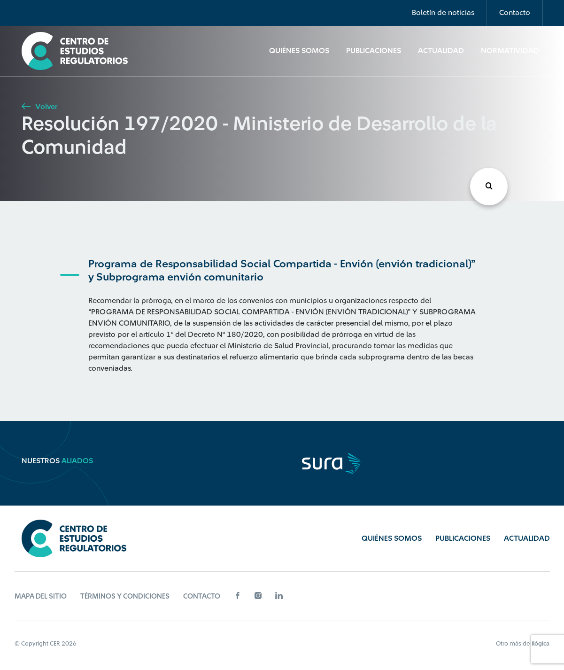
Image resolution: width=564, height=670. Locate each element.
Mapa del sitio (41, 596)
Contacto (514, 12)
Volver (39, 106)
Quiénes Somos (299, 51)
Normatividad (510, 51)
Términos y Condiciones (125, 596)
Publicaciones (373, 51)
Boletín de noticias (443, 12)
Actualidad (441, 51)
